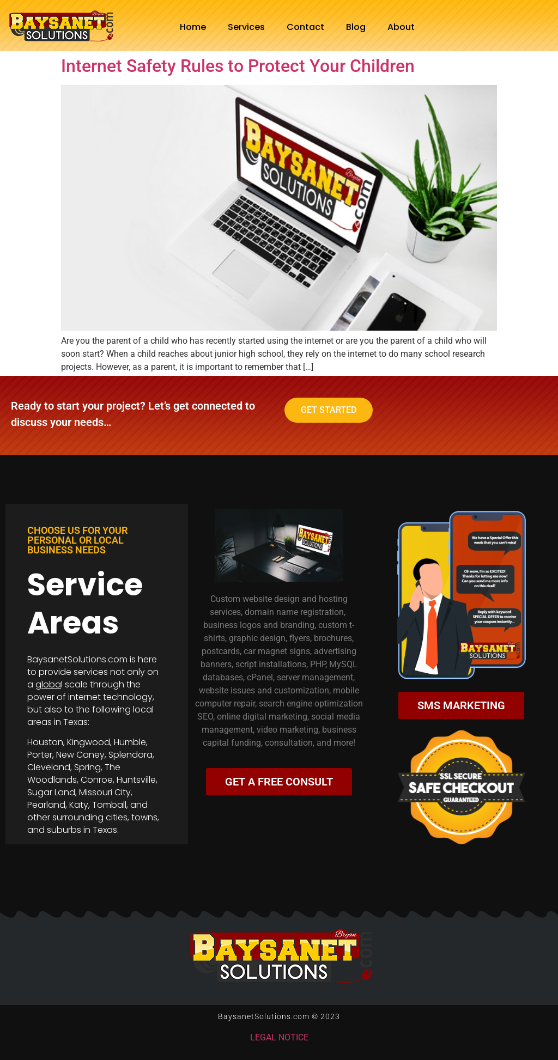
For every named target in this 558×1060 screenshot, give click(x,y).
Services (246, 27)
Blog (356, 27)
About (401, 27)
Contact (305, 27)
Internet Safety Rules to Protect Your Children (238, 66)
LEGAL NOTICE (279, 1037)
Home (193, 27)
